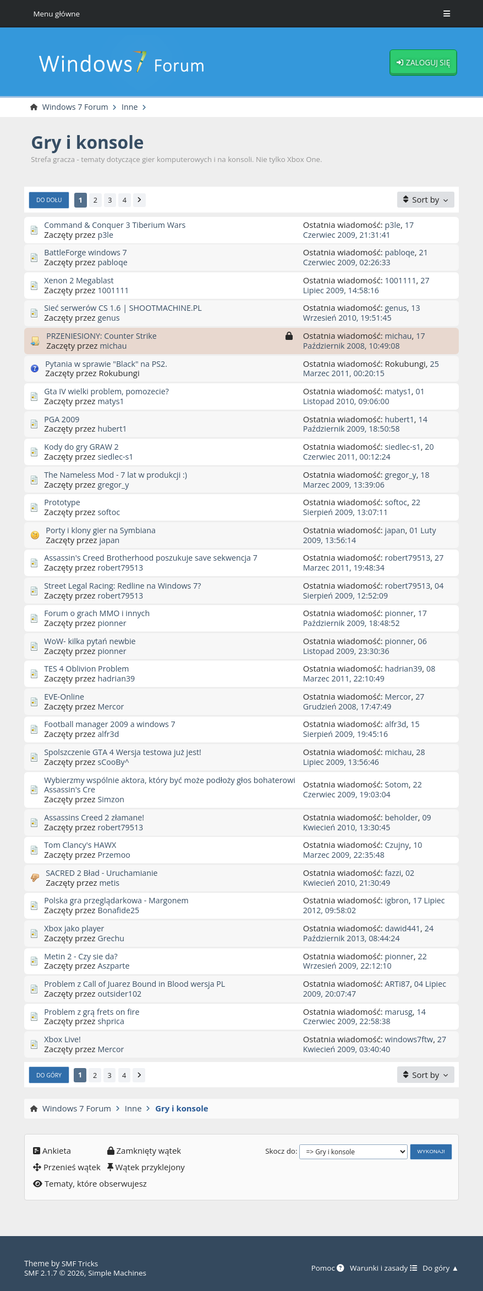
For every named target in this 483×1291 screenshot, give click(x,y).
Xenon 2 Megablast (80, 280)
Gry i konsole (90, 142)
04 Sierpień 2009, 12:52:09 (374, 590)
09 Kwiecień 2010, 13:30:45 (368, 822)
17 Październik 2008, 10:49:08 (365, 341)
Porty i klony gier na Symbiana (103, 530)
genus (108, 317)
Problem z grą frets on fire (94, 1011)
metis (109, 883)
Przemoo (114, 855)
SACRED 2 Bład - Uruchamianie (104, 873)
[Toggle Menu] (446, 13)
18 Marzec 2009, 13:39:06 (367, 480)
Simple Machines (121, 1272)
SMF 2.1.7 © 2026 (55, 1272)
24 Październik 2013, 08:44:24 (369, 933)
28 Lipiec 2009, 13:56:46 (365, 757)
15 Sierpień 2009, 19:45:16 (362, 729)
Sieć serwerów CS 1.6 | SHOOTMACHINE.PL (126, 308)
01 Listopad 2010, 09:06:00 (364, 396)
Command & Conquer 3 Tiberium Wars (117, 225)
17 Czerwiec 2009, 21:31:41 (359, 230)
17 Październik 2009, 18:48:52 (366, 618)
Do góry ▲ (440, 1268)
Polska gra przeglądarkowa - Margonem (119, 900)
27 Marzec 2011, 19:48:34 (374, 562)
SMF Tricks (81, 1263)
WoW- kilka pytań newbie (92, 641)
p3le (105, 235)
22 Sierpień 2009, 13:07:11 (362, 507)
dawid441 (403, 928)
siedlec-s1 (116, 456)
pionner (112, 623)
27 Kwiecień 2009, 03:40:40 (354, 1049)
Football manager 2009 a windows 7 (112, 724)
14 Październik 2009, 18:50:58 (366, 423)
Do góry (50, 1076)
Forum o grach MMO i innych (99, 613)
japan (109, 539)
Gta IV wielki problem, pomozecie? (109, 391)
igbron (397, 900)
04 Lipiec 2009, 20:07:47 (364, 989)
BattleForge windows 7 (87, 252)
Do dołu (50, 200)
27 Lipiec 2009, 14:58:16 (367, 285)
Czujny (397, 845)
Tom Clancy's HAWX (81, 845)
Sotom (397, 784)
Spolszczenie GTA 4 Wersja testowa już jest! (126, 752)
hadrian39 (116, 678)
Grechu (111, 938)
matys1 (111, 401)
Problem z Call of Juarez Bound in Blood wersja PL (138, 984)
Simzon (111, 799)
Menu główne (57, 13)
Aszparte (114, 965)
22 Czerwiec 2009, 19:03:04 (363, 789)
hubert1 (112, 428)
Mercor (111, 706)
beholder (402, 817)
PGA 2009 (62, 418)
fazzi (393, 873)
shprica (111, 1021)
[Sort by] (425, 200)
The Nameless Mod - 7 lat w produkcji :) (118, 475)
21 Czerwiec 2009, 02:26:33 (366, 257)
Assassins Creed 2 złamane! (96, 817)
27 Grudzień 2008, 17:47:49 (364, 701)
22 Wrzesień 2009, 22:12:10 (366, 961)
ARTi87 (398, 984)
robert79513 (121, 567)
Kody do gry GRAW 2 (83, 446)
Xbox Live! (63, 1039)
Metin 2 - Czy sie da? (82, 956)
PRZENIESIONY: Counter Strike (103, 336)
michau (114, 345)
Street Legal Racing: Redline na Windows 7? (126, 585)
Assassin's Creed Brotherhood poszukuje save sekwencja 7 (155, 557)
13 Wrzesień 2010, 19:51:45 (362, 313)
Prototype (62, 502)
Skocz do (280, 1151)
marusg (399, 1011)
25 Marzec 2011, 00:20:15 (371, 368)
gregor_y (113, 484)
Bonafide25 (119, 910)
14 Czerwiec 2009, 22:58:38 (365, 1016)
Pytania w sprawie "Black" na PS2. (108, 363)
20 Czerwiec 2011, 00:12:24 (369, 451)
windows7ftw (410, 1039)
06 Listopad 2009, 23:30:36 (366, 646)
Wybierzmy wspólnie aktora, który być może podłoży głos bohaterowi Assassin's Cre (152, 784)
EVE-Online (65, 696)
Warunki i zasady (380, 1268)
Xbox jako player (75, 928)
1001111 (113, 290)
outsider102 (120, 993)
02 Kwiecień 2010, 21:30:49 (359, 878)
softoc (108, 512)
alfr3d (108, 734)
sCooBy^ (113, 762)
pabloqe (113, 262)
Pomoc (322, 1268)
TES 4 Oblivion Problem (88, 668)
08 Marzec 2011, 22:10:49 (370, 673)
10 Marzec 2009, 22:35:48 (363, 850)
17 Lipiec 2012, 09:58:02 (363, 905)
